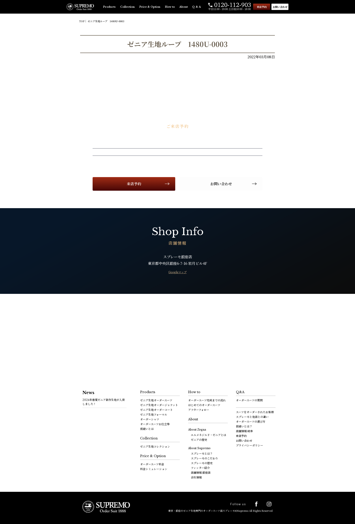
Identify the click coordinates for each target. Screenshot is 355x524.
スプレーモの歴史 (202, 463)
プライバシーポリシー (249, 445)
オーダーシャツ (149, 419)
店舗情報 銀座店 (201, 472)
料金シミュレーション (153, 469)
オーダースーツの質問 (249, 400)
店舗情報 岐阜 (244, 431)
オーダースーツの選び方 (250, 421)
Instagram (269, 504)
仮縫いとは (147, 429)
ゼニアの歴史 (199, 439)
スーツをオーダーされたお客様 (255, 412)
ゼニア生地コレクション (155, 446)
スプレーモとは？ (202, 453)
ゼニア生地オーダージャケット (159, 405)
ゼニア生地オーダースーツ (156, 400)
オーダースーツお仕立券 (155, 424)
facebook (256, 504)
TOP (81, 21)
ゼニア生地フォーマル (153, 414)
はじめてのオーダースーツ (204, 405)
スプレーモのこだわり (204, 458)
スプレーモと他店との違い (252, 417)
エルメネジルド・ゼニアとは (208, 435)
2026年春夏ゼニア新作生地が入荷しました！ (103, 402)
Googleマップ (177, 272)
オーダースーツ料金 (152, 464)
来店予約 (262, 7)
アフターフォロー (198, 410)
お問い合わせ (280, 7)
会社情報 (196, 477)
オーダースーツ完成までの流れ (207, 400)
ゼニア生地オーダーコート (156, 410)
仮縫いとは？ (244, 426)
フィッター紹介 (200, 468)
